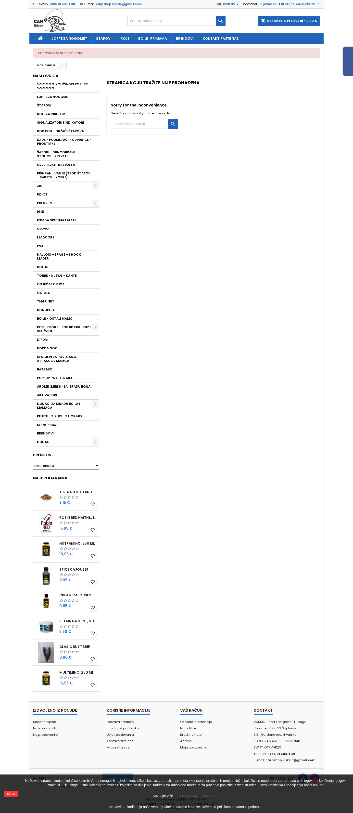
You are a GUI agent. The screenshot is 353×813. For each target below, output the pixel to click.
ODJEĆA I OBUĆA (50, 284)
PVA (40, 246)
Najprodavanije (45, 734)
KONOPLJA (46, 310)
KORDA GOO (47, 348)
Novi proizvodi (44, 728)
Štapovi (104, 38)
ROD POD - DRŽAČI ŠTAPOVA (60, 131)
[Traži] (176, 21)
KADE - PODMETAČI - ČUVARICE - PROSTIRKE (64, 141)
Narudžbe (188, 728)
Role (125, 38)
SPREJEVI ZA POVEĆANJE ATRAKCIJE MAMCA (57, 358)
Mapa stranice (118, 747)
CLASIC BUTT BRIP (74, 647)
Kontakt (263, 710)
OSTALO (43, 292)
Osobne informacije (196, 722)
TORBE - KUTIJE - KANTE (57, 275)
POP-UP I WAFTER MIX (54, 378)
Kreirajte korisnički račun (300, 4)
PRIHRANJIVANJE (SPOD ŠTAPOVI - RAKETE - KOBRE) (64, 175)
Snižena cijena (44, 722)
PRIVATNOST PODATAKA (198, 796)
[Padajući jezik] (228, 4)
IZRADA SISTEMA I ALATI (56, 220)
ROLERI (42, 267)
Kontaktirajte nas (221, 38)
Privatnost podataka (123, 728)
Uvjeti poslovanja (120, 734)
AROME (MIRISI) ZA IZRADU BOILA (63, 386)
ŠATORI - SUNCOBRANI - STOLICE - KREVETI (57, 154)
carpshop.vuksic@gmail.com (119, 4)
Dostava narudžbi (121, 722)
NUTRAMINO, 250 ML (77, 543)
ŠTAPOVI (44, 105)
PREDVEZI (44, 203)
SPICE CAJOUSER (73, 569)
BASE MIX (44, 369)
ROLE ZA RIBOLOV (51, 114)
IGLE (40, 211)
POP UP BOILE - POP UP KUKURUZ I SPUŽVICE (64, 329)
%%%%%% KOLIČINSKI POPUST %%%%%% (62, 86)
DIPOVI (42, 339)
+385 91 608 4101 (62, 4)
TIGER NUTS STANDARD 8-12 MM (78, 492)
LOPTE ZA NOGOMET (53, 96)
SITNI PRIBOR (48, 424)
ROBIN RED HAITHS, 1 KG (78, 518)
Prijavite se (268, 4)
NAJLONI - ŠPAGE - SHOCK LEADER (59, 256)
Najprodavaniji (50, 478)
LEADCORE (45, 237)
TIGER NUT (45, 301)
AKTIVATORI (47, 395)
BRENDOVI (45, 433)
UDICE (42, 194)
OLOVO (43, 228)
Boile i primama (152, 38)
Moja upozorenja (193, 747)
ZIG (40, 186)
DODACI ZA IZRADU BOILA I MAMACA (58, 405)
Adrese (186, 741)
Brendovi (185, 38)
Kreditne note (191, 734)
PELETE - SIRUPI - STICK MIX (59, 416)
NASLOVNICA (45, 76)
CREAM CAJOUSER (75, 595)
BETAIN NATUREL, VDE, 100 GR (78, 621)
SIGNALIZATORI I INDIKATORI (60, 122)
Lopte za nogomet (69, 38)
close (11, 794)
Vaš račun (191, 710)
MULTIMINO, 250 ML (76, 672)
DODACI (43, 442)
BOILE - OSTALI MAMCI (55, 318)
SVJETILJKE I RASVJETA (56, 164)
